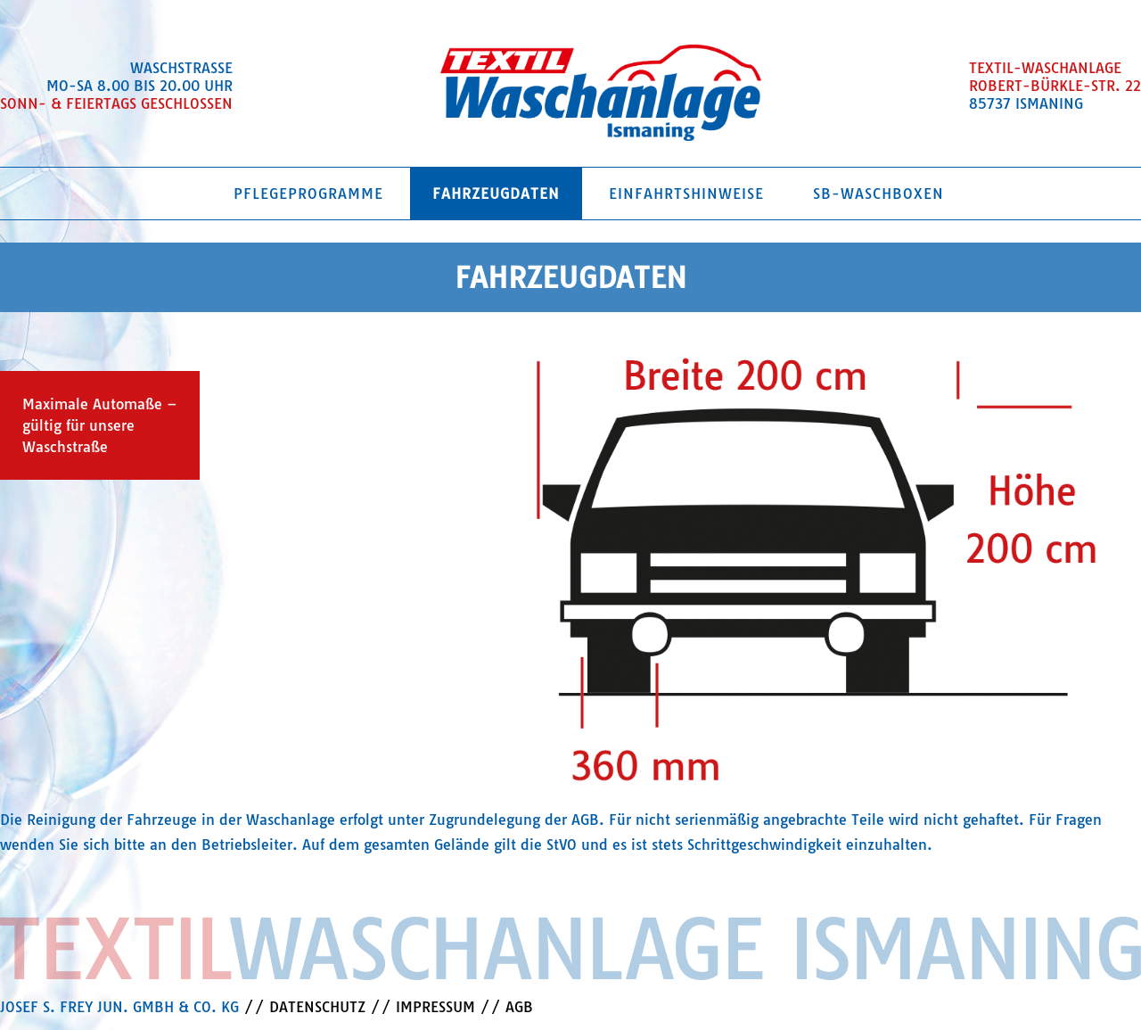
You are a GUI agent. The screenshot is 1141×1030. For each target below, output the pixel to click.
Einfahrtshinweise (686, 193)
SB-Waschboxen (878, 193)
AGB (519, 1007)
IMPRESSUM (435, 1007)
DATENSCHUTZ (317, 1007)
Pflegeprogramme (308, 193)
